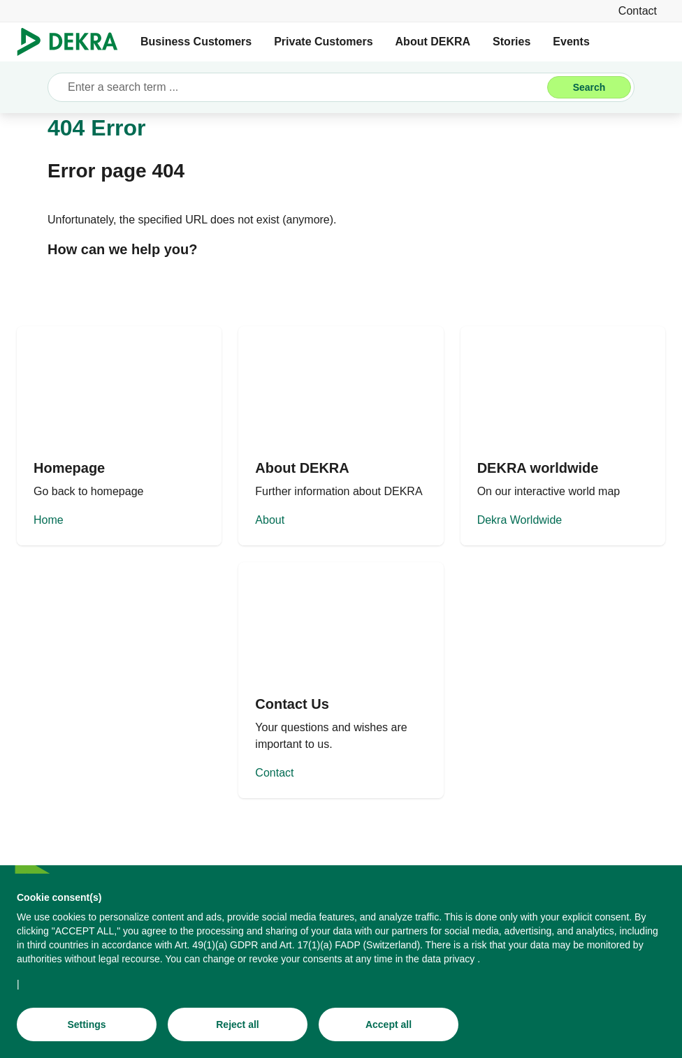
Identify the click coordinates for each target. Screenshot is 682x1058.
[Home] (119, 435)
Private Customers (323, 41)
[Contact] (637, 11)
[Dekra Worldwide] (562, 435)
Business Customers (196, 41)
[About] (340, 435)
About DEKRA (433, 41)
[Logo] (73, 41)
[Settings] (87, 1024)
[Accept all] (388, 1024)
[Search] (589, 87)
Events (571, 41)
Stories (511, 41)
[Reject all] (237, 1024)
